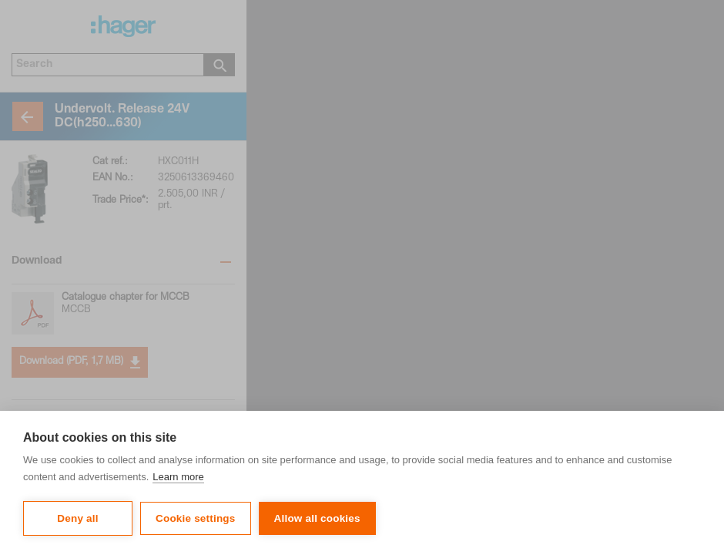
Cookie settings (196, 518)
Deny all (77, 518)
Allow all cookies (317, 518)
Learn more (178, 477)
